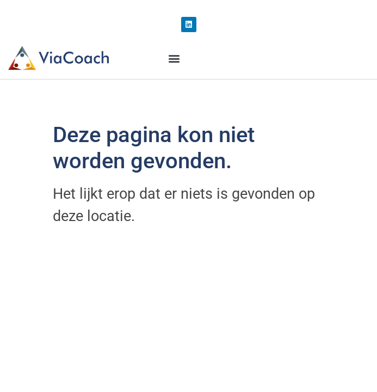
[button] (174, 59)
